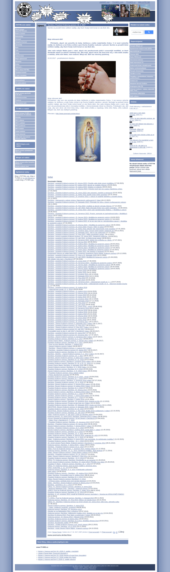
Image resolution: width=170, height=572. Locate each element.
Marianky (18, 61)
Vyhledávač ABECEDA (137, 93)
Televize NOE (134, 54)
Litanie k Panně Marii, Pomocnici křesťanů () (53, 553)
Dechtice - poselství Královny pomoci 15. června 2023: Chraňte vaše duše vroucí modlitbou (81, 183)
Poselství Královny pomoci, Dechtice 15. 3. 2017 (65, 352)
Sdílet (50, 177)
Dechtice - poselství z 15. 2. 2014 (60, 485)
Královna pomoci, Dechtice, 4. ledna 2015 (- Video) (66, 445)
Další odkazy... (134, 96)
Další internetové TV (136, 62)
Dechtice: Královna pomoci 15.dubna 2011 (63, 519)
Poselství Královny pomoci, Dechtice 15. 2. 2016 (65, 394)
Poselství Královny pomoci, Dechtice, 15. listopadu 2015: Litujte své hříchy (75, 405)
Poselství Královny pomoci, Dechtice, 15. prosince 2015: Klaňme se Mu (74, 401)
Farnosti (18, 39)
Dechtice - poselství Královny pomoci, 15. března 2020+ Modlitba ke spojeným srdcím (79, 269)
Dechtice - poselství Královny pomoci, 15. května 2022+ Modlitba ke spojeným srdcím (79, 219)
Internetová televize (136, 60)
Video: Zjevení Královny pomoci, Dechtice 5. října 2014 (68, 456)
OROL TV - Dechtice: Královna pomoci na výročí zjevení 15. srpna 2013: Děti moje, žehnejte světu (83, 502)
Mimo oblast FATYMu (22, 70)
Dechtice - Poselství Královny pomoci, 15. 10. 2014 (66, 454)
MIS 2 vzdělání (20, 123)
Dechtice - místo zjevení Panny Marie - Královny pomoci (68, 528)
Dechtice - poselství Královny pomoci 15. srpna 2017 (67, 333)
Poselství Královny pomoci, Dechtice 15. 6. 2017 (65, 339)
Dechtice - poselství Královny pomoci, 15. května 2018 (67, 312)
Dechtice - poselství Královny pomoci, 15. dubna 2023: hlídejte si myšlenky (75, 187)
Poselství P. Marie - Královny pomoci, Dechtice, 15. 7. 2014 (69, 464)
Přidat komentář (107, 532)
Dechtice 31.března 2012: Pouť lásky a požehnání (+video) (69, 515)
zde (28, 176)
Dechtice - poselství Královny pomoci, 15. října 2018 (67, 303)
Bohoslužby (19, 36)
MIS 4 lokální (19, 128)
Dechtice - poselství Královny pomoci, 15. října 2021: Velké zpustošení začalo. (76, 234)
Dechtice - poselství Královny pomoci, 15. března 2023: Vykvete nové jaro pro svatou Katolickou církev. (85, 189)
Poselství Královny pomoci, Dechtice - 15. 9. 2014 (66, 458)
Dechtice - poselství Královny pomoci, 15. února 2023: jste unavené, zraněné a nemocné (80, 193)
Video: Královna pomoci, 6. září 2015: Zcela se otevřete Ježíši (70, 415)
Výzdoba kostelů (20, 72)
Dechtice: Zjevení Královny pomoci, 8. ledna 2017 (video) (68, 358)
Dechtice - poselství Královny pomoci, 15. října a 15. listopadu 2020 (72, 255)
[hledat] (137, 32)
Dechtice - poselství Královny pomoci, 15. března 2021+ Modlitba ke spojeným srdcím (79, 248)
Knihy (17, 64)
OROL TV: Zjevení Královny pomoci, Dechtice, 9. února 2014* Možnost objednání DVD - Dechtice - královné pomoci (70, 487)
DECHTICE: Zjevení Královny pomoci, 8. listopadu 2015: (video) (71, 407)
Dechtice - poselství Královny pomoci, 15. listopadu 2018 (68, 301)
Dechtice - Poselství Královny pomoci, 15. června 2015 (67, 424)
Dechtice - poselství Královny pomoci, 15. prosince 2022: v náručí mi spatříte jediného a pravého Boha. (85, 196)
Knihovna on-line (21, 97)
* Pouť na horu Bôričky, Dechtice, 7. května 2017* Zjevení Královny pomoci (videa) (65, 345)
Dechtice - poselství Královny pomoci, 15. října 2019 (67, 278)
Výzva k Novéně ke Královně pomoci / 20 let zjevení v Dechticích (71, 418)
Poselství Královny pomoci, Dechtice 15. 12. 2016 (66, 360)
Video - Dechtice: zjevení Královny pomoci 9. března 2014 (69, 483)
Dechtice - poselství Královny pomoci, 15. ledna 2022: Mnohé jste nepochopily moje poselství (81, 229)
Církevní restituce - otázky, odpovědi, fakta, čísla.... (142, 89)
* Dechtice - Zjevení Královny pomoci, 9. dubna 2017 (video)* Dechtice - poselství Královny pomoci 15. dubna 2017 (69, 349)
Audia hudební (20, 131)
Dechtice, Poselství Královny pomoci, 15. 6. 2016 (65, 382)
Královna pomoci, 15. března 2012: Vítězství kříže (66, 517)
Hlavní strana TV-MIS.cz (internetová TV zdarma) (23, 113)
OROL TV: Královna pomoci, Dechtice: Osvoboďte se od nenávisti (71, 460)
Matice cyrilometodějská (138, 68)
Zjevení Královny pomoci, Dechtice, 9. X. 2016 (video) (67, 367)
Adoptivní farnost (21, 42)
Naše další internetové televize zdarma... (22, 137)
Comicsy (18, 100)
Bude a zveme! (20, 33)
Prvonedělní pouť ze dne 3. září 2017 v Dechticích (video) (69, 331)
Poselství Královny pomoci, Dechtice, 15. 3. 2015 (65, 433)
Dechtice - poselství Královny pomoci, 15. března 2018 (67, 316)
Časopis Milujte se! (136, 46)
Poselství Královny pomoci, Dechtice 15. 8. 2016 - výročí (68, 377)
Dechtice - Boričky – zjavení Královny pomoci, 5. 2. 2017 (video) (71, 354)
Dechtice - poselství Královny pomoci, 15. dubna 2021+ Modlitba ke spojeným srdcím (78, 246)
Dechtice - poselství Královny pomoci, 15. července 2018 (68, 308)
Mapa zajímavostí (21, 58)
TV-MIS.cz (131, 2)
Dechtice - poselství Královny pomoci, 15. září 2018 (66, 305)
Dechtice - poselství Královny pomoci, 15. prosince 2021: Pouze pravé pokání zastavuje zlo (81, 231)
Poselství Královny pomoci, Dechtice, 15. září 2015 (66, 413)
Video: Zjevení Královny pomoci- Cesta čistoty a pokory (68, 452)
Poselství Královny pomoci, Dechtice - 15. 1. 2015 (66, 441)
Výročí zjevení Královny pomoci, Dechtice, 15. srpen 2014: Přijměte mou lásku (76, 462)
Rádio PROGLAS (135, 57)
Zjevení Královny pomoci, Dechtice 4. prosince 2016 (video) (69, 361)
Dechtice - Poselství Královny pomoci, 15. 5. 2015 (66, 428)
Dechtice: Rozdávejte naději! (58, 523)
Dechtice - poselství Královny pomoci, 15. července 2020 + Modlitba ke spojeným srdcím (80, 263)
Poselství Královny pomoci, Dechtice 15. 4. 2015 (65, 432)
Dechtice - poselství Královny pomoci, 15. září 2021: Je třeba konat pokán (74, 238)
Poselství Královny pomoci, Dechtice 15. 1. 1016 (65, 397)
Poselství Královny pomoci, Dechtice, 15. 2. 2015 (65, 437)
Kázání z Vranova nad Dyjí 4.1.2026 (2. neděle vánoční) (57, 559)
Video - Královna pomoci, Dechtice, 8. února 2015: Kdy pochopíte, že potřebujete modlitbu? (81, 439)
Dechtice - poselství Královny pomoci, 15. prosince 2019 (68, 274)
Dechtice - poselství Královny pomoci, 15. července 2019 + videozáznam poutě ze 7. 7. (79, 282)
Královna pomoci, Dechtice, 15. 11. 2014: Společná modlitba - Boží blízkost (75, 451)
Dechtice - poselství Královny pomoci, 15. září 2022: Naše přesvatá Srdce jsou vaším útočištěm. (82, 208)
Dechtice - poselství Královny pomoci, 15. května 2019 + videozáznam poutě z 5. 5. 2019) (67, 288)
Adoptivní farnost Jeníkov (138, 83)
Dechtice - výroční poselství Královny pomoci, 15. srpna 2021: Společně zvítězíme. (78, 236)
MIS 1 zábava (19, 120)
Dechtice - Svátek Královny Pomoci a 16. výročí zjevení (68, 524)
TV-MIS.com (117, 2)
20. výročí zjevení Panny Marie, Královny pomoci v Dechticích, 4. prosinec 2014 (77, 443)
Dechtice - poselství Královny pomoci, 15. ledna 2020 (67, 272)
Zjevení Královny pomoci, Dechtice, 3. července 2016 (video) (70, 380)
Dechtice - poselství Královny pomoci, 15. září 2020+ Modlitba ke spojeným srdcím (78, 257)
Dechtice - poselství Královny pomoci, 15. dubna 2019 (67, 291)
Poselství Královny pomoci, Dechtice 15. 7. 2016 (65, 378)
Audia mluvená (20, 134)
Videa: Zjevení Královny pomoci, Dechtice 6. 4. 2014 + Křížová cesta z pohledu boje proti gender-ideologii (67, 480)
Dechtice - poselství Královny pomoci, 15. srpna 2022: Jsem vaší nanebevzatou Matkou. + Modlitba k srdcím (87, 210)
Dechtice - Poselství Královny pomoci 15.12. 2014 (66, 447)
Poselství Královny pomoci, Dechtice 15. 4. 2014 (65, 477)
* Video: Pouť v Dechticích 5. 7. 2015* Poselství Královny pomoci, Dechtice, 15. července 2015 (69, 421)
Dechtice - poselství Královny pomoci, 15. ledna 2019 (67, 297)
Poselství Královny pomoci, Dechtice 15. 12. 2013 (66, 492)
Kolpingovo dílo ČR (136, 86)
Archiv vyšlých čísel (22, 166)
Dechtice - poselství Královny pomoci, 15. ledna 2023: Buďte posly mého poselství (77, 195)
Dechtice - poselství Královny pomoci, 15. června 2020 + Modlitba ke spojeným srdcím (79, 265)
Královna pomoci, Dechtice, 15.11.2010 (62, 526)
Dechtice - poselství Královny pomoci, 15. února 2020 (67, 270)
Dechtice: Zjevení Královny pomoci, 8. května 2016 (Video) (69, 386)
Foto (16, 50)
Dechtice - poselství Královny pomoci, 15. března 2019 (67, 293)
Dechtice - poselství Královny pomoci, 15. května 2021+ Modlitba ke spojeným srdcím (79, 244)
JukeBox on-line (135, 73)
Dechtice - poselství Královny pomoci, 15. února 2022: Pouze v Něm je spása (76, 227)
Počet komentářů (94, 532)
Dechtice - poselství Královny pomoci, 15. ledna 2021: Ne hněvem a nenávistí (76, 251)
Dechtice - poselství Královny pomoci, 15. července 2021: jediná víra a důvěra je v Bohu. (80, 240)
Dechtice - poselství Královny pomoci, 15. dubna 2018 (67, 314)
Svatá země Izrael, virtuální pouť (140, 65)
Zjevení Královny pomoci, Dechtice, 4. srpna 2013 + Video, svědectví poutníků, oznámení (66, 506)
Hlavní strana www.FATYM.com (21, 30)
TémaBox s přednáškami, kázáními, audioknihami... (141, 77)
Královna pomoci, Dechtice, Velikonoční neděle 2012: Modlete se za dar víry (75, 513)
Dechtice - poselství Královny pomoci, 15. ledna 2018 (67, 320)
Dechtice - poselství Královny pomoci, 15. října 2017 (67, 325)
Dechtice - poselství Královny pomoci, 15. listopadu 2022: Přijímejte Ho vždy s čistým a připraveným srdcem (87, 202)
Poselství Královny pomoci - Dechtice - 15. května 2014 (68, 473)
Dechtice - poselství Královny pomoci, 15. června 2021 (67, 242)
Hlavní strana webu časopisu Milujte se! (24, 162)
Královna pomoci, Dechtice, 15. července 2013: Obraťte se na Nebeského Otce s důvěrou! (65, 510)
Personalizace (20, 80)
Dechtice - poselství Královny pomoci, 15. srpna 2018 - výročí (70, 306)
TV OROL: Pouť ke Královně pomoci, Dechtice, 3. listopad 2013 (71, 498)
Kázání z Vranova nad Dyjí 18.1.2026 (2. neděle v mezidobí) (58, 551)
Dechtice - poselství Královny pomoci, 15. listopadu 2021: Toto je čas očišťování (77, 232)
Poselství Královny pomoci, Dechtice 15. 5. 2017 (65, 342)
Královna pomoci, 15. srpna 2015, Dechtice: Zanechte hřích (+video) (72, 416)
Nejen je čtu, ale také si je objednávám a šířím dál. (138, 146)
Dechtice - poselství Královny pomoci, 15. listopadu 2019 (68, 276)
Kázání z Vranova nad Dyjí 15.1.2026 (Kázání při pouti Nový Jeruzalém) (62, 555)
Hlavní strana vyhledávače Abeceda (24, 151)
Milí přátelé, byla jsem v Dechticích (60, 259)
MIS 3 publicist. (20, 126)
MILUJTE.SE (144, 2)
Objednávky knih (20, 103)
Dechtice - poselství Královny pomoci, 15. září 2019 (66, 280)
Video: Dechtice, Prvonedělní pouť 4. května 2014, (66, 475)
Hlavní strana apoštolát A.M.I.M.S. (23, 93)
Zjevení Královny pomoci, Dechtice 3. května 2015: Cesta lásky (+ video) (74, 430)
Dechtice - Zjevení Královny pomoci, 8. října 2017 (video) (68, 327)
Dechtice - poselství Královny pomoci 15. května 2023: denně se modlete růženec (77, 185)
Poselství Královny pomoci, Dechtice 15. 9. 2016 (65, 369)
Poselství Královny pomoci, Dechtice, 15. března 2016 (67, 390)
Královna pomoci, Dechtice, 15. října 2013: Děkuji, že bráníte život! (72, 500)
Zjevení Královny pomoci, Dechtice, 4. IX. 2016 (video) (67, 371)
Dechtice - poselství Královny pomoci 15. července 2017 (68, 335)
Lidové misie (19, 56)
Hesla (17, 53)
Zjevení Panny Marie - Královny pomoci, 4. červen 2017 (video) (70, 341)
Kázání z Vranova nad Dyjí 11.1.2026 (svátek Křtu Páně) (57, 557)
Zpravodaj (18, 45)
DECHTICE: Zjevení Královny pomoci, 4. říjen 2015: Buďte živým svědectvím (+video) (79, 411)
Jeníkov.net (134, 81)
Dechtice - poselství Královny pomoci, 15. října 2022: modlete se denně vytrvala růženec (80, 206)
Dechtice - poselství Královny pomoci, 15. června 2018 (67, 310)
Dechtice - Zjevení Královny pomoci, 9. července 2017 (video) (70, 337)
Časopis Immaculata (136, 71)
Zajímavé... (18, 67)
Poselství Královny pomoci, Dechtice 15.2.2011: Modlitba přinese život (73, 521)
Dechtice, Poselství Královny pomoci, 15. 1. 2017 (65, 356)
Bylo (16, 47)
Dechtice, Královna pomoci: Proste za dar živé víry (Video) (69, 403)
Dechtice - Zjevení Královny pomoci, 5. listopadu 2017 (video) (70, 323)
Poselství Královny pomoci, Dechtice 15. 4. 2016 (65, 388)
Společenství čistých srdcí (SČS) (141, 48)
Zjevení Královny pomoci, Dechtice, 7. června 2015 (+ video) (70, 426)
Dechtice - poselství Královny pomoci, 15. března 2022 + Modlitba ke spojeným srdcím (79, 225)
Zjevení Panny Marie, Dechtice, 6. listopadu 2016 (65, 365)
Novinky (18, 117)
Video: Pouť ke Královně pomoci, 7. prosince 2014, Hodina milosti (71, 449)
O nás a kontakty (20, 75)
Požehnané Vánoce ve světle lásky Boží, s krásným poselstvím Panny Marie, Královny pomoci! (82, 253)
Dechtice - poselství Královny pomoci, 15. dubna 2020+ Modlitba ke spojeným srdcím (78, 267)
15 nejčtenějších (20, 83)
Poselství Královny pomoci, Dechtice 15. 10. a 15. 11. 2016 (69, 363)
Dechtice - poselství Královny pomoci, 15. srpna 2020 (67, 261)
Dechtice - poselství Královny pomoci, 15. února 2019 (67, 295)
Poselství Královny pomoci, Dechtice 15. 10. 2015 (66, 409)
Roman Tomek (56, 532)
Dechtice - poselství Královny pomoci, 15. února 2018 (67, 318)
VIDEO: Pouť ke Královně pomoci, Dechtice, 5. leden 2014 (69, 490)
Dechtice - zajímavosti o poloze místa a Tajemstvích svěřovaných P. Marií (74, 200)
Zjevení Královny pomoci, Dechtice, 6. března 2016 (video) (69, 392)
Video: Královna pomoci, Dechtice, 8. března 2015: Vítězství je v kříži (73, 435)
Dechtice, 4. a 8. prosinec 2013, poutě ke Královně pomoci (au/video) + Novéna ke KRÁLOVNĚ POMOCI (86, 494)
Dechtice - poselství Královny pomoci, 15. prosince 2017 (68, 322)
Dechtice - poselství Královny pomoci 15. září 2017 (66, 329)
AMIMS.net (104, 2)
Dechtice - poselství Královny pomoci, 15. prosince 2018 (68, 299)
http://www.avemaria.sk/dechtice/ (68, 114)
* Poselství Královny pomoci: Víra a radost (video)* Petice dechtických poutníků (66, 374)
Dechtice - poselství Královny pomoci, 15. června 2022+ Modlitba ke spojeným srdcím (79, 217)
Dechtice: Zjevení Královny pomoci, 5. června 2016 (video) (69, 384)
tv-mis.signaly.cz (29, 178)
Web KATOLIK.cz (135, 51)
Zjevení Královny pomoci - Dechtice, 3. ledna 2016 (66, 399)
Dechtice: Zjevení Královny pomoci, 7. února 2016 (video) (68, 396)
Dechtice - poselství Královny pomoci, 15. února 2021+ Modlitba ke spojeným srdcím (78, 250)
